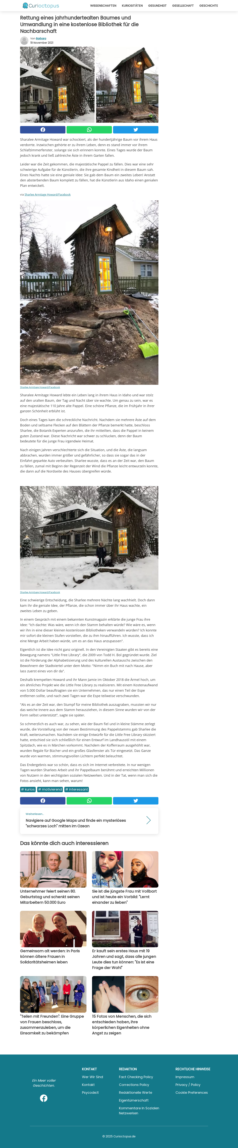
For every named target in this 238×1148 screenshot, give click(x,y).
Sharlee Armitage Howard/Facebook (48, 194)
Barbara (41, 38)
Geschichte (208, 6)
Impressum (185, 1077)
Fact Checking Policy (136, 1077)
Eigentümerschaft (134, 1100)
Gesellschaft (183, 6)
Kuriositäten (132, 6)
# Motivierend (50, 789)
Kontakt (88, 1084)
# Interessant (76, 789)
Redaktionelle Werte (135, 1092)
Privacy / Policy (188, 1084)
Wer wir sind (92, 1077)
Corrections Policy (134, 1084)
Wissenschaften (103, 6)
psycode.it (90, 1092)
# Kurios (28, 789)
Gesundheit (157, 6)
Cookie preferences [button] (192, 1092)
